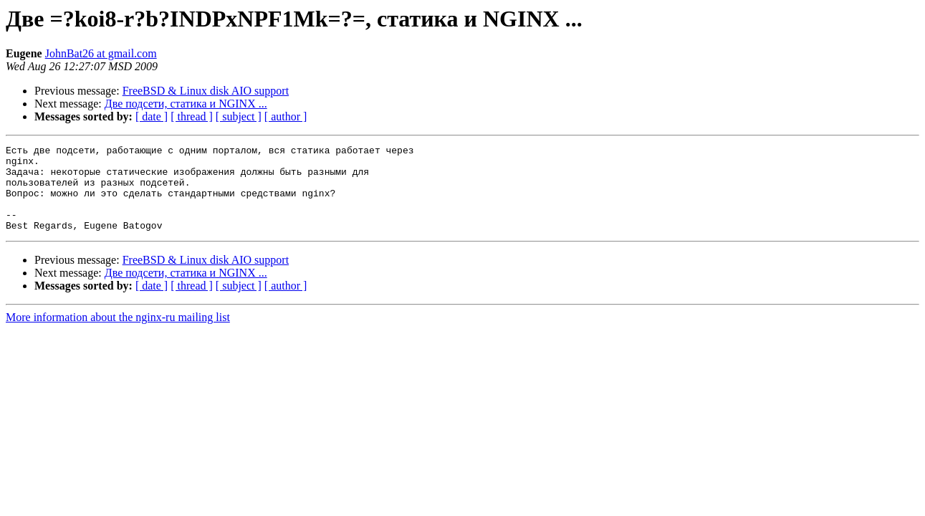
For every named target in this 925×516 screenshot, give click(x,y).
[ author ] (285, 116)
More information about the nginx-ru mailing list (118, 334)
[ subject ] (239, 116)
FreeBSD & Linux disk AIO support (206, 91)
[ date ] (151, 116)
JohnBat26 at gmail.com (101, 53)
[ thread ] (192, 116)
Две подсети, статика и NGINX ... (186, 103)
